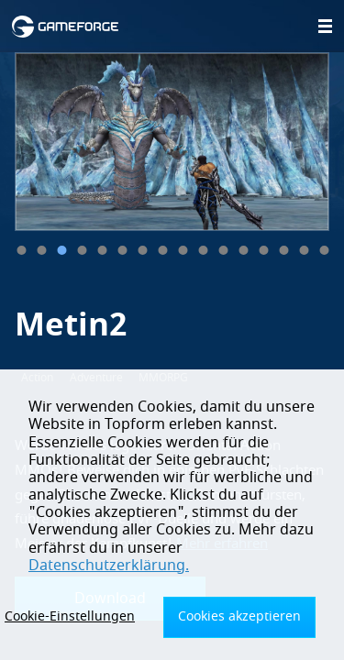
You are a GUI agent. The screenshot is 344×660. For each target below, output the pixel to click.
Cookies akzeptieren (239, 616)
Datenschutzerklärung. (108, 566)
